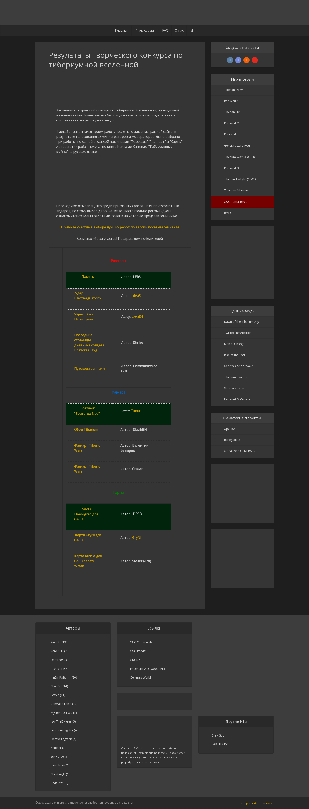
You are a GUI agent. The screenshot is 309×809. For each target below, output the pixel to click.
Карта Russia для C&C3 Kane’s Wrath (88, 561)
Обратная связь (263, 803)
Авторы (245, 803)
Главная (121, 30)
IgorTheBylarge (61, 721)
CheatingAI (58, 774)
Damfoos (57, 660)
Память (88, 276)
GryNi (136, 537)
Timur (135, 411)
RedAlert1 (57, 783)
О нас (179, 30)
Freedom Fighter (62, 730)
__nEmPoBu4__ (61, 677)
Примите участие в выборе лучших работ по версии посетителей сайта (120, 227)
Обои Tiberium (86, 429)
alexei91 (137, 316)
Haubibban (58, 765)
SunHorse (57, 757)
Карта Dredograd (86, 513)
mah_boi (56, 669)
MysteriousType (61, 713)
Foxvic (55, 695)
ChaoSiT (56, 686)
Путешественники (89, 368)
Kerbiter (56, 748)
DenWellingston (61, 739)
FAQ (165, 30)
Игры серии (144, 30)
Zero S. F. (57, 651)
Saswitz (56, 642)
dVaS (137, 295)
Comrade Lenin (61, 704)
